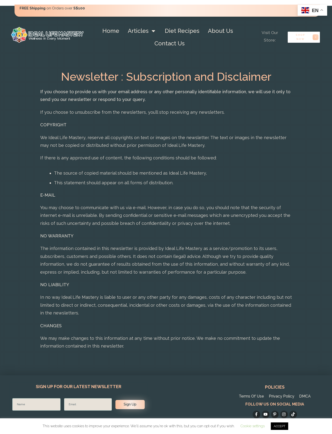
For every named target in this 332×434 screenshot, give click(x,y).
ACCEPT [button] (279, 426)
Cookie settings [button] (253, 426)
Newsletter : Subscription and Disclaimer (166, 76)
